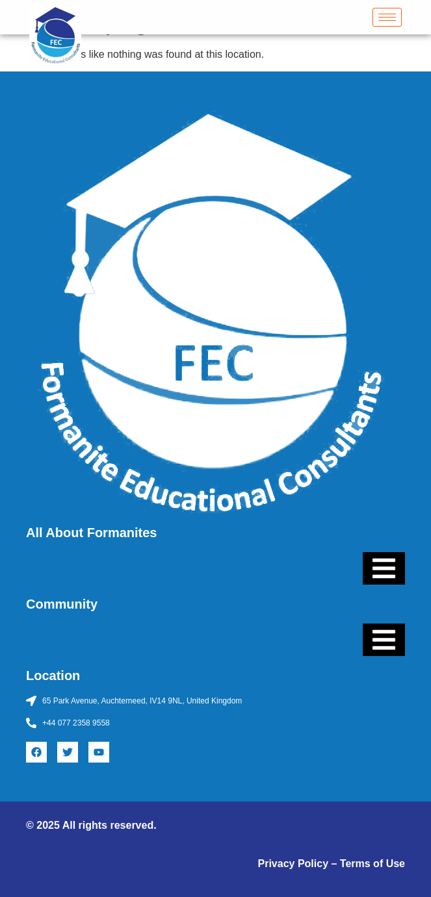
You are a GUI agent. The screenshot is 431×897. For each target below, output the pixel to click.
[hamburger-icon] (387, 17)
